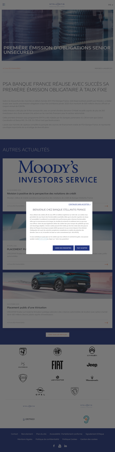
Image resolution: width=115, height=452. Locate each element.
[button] (80, 204)
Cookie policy (43, 239)
